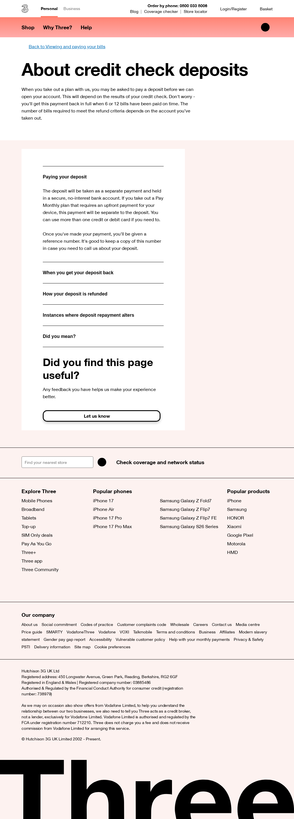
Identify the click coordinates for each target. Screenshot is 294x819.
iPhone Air (103, 509)
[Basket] (262, 8)
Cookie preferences (112, 647)
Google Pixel (240, 535)
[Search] (102, 462)
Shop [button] (28, 27)
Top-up (29, 526)
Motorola (236, 543)
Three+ (29, 552)
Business (71, 8)
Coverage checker (161, 11)
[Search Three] (265, 27)
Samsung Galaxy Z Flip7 (185, 509)
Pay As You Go (36, 543)
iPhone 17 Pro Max (112, 526)
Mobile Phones (37, 500)
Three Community (40, 569)
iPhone (234, 500)
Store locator (195, 11)
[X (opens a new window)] (27, 587)
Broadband (33, 509)
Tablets (29, 517)
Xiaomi (234, 526)
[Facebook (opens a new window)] (40, 587)
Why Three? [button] (57, 27)
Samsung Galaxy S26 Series (189, 526)
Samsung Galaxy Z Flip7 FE (188, 517)
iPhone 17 (103, 500)
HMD (232, 552)
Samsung (237, 509)
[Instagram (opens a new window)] (53, 587)
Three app (32, 560)
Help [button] (86, 27)
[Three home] (25, 8)
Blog (134, 11)
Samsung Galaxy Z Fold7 (186, 500)
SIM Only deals (37, 535)
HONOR (235, 517)
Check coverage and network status (160, 462)
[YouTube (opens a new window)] (66, 587)
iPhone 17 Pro (107, 517)
